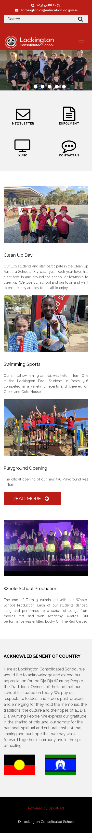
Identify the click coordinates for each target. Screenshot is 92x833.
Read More (32, 499)
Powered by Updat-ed (46, 808)
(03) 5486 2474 (49, 5)
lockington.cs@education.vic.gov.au (49, 10)
